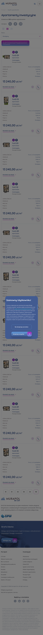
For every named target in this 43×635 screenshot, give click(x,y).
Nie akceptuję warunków (21, 327)
